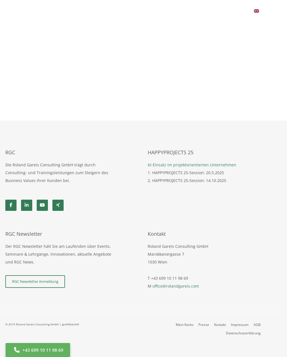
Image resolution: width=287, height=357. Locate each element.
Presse (203, 324)
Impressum (240, 324)
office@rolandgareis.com (175, 286)
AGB (257, 324)
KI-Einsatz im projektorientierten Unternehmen (192, 164)
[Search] (277, 11)
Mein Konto (184, 324)
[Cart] (264, 11)
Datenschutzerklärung (243, 333)
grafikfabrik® (70, 324)
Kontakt (220, 324)
